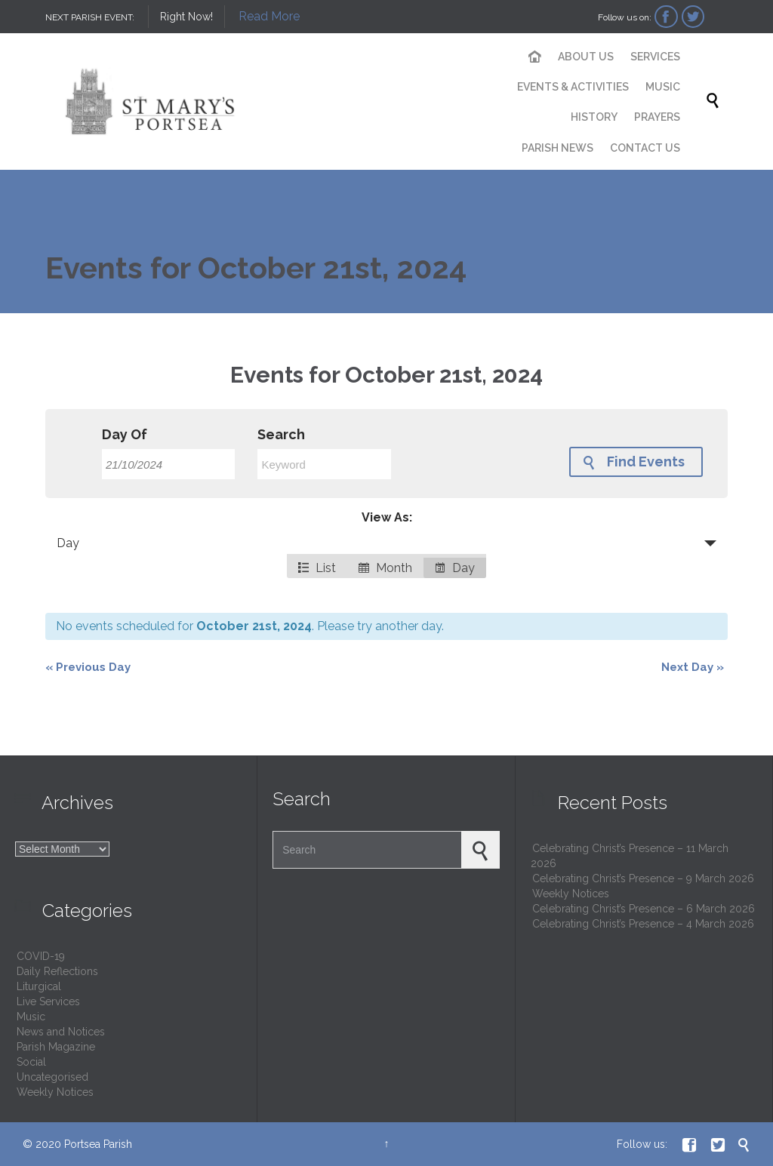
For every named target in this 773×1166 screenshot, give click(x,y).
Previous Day (88, 667)
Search (281, 434)
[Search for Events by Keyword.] (323, 464)
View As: (387, 517)
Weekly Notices (55, 1092)
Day (68, 543)
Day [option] (455, 568)
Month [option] (385, 568)
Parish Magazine (56, 1047)
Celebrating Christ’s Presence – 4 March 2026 (643, 924)
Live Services (48, 1001)
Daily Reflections (57, 971)
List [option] (317, 568)
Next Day (692, 667)
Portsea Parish (98, 1144)
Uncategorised (52, 1077)
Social (31, 1062)
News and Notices (61, 1032)
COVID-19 (41, 956)
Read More (269, 16)
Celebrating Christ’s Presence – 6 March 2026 (643, 909)
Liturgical (39, 986)
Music (31, 1017)
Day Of (124, 434)
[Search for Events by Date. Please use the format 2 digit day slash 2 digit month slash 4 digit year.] (168, 464)
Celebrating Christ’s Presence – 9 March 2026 (643, 878)
